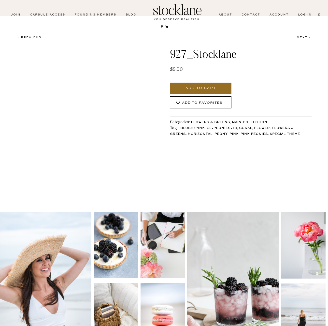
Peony (221, 134)
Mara (313, 321)
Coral (245, 128)
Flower (262, 128)
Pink (234, 134)
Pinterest (87, 319)
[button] (200, 102)
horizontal (200, 134)
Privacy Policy (236, 315)
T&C (268, 315)
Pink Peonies (254, 134)
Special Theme (285, 134)
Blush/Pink (192, 128)
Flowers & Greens (210, 122)
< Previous (29, 37)
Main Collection (249, 122)
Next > (304, 37)
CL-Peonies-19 (222, 128)
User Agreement (300, 315)
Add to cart (200, 88)
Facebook (54, 319)
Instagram (21, 319)
